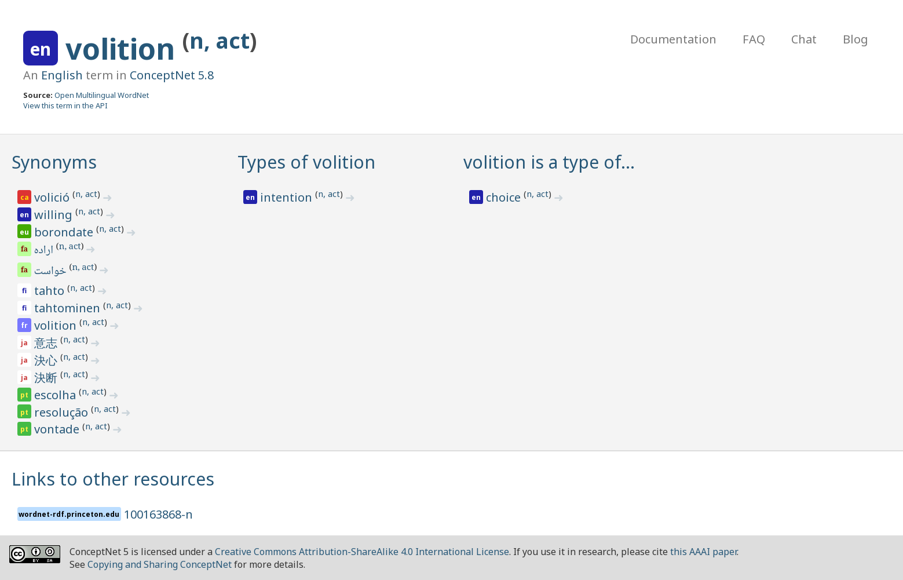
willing (54, 214)
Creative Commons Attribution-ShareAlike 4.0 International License (362, 551)
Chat (804, 39)
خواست (51, 272)
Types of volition (306, 162)
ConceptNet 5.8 (172, 75)
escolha (56, 395)
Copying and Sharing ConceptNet (159, 564)
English (62, 75)
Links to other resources (113, 479)
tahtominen (68, 308)
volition (123, 48)
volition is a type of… (549, 162)
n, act (219, 40)
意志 (47, 343)
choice (505, 197)
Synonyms (54, 162)
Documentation (673, 39)
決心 (47, 360)
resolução (62, 412)
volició (53, 197)
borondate (65, 232)
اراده (45, 251)
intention (287, 197)
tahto (50, 290)
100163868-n (158, 514)
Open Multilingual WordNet (101, 95)
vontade (58, 429)
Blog (855, 39)
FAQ (754, 39)
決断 (47, 377)
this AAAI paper (703, 551)
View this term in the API (65, 105)
